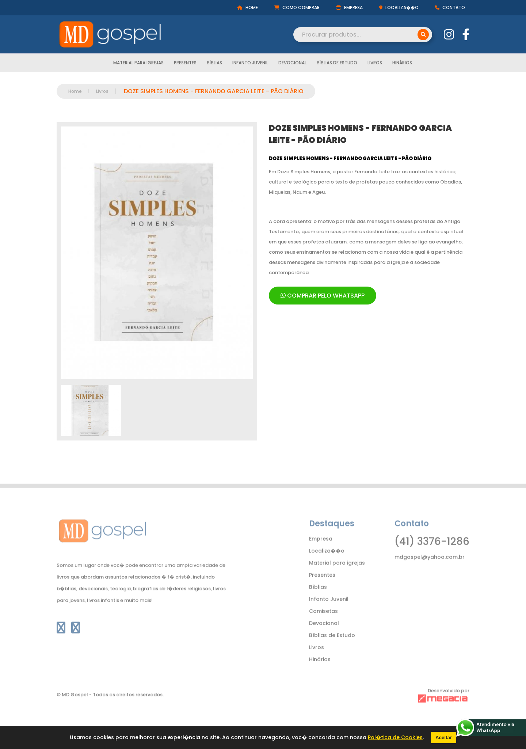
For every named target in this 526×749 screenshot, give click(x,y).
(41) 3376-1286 (431, 553)
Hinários (402, 63)
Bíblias (214, 63)
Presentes (185, 63)
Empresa (320, 550)
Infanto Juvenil (250, 63)
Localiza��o (326, 562)
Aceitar (443, 737)
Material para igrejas (138, 63)
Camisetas (323, 622)
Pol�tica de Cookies (395, 737)
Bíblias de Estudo (337, 63)
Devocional (292, 63)
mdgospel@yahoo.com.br (429, 568)
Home (75, 91)
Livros (374, 63)
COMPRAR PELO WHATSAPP (323, 295)
